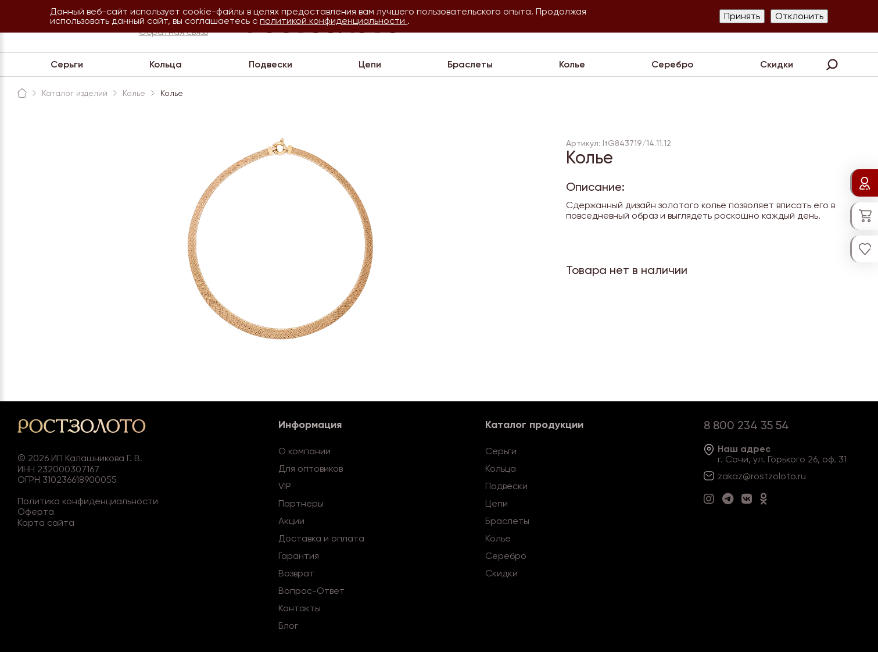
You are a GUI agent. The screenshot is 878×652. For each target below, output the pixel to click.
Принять (742, 16)
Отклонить (799, 16)
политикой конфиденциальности (333, 20)
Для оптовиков (310, 468)
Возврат (296, 573)
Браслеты (470, 64)
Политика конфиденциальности (87, 501)
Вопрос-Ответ (311, 590)
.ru (800, 476)
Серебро (672, 64)
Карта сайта (45, 522)
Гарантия (298, 555)
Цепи (370, 64)
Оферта (35, 511)
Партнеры (301, 503)
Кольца (165, 64)
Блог (288, 625)
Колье (572, 64)
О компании (304, 451)
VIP (284, 485)
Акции (291, 520)
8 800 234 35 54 (746, 425)
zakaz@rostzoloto (756, 476)
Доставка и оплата (321, 538)
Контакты (299, 608)
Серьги (67, 64)
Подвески (270, 64)
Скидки (776, 64)
